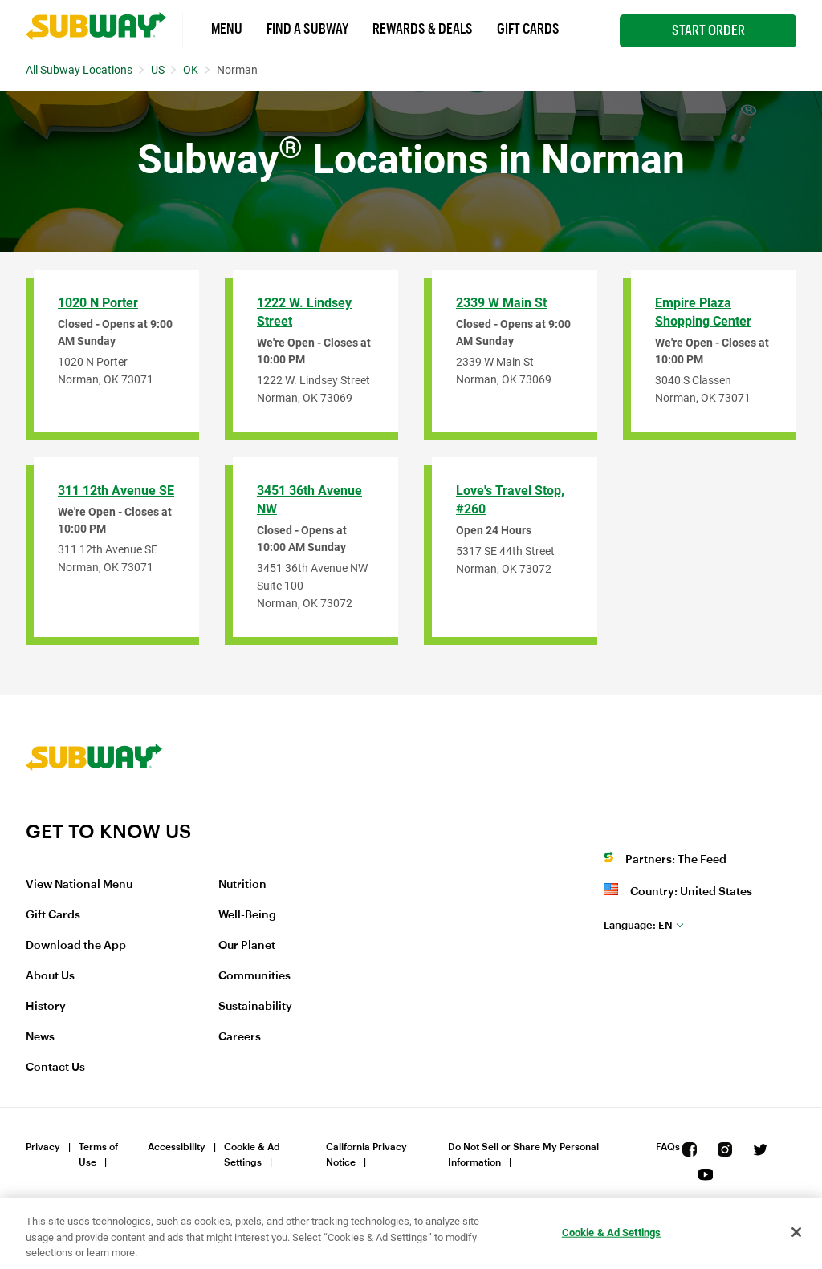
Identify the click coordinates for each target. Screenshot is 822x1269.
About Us (50, 976)
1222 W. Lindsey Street (304, 312)
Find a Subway (307, 29)
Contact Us (55, 1067)
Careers (239, 1037)
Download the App (76, 945)
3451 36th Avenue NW (309, 500)
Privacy (43, 1147)
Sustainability (255, 1006)
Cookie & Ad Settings (252, 1154)
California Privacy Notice (366, 1154)
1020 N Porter (98, 302)
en (638, 925)
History (46, 1006)
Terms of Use (98, 1154)
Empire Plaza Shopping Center (703, 312)
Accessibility (177, 1147)
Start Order (708, 30)
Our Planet (246, 945)
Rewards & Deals (422, 29)
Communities (254, 976)
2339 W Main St (501, 302)
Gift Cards (528, 29)
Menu (226, 29)
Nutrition (242, 884)
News (40, 1037)
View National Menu (79, 884)
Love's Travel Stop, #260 (510, 500)
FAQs (668, 1147)
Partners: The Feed (675, 860)
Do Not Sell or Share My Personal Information (523, 1154)
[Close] (796, 1232)
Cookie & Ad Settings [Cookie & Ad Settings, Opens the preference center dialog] (611, 1232)
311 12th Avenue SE (116, 490)
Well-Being (247, 915)
